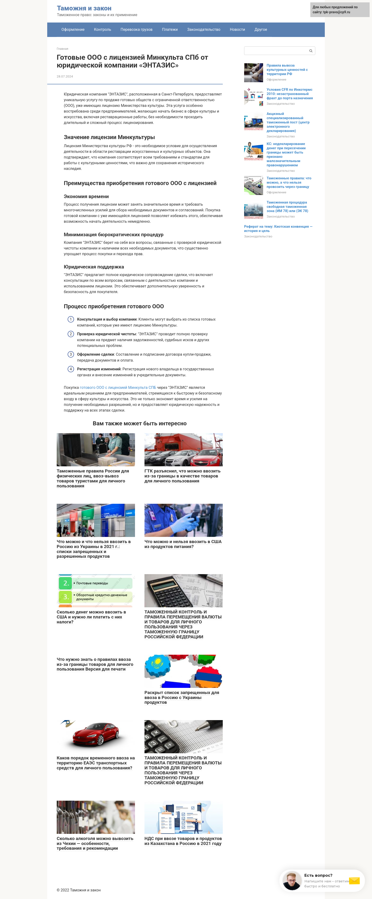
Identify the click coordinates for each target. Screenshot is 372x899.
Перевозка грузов (137, 29)
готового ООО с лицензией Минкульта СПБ (118, 387)
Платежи (170, 29)
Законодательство (203, 29)
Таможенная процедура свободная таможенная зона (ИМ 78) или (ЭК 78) (287, 206)
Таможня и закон (84, 8)
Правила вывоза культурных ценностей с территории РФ (287, 69)
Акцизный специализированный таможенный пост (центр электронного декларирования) (288, 122)
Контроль (102, 29)
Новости (237, 29)
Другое (261, 29)
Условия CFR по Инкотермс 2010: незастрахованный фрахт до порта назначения (290, 93)
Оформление (72, 29)
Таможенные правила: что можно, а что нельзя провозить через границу (289, 182)
